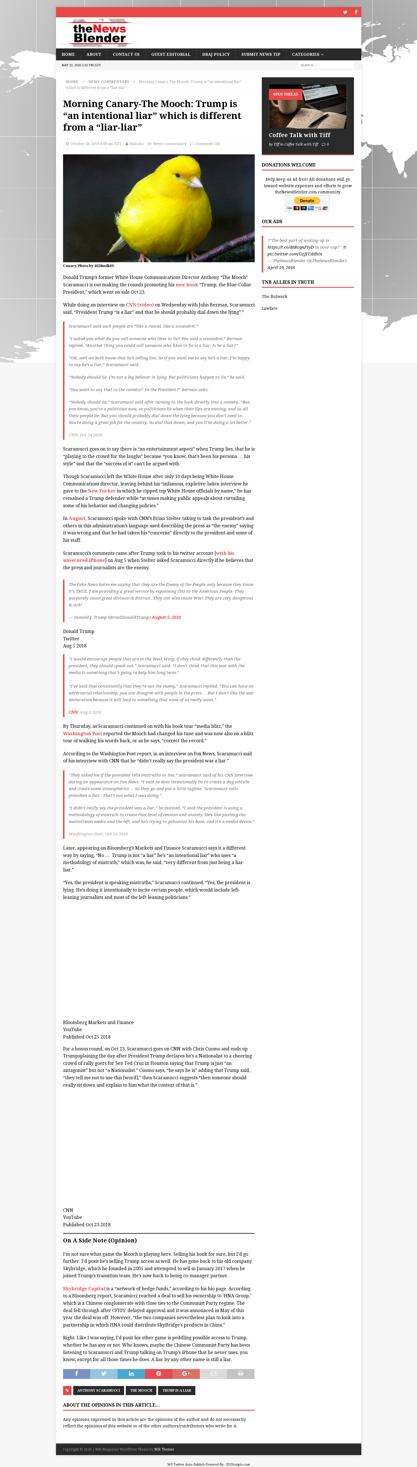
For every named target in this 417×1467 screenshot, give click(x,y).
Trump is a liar (176, 1390)
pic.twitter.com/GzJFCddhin (294, 253)
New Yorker (102, 490)
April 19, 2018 (281, 267)
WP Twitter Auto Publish (186, 1464)
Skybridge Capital (84, 1288)
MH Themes (164, 1449)
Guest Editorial (171, 54)
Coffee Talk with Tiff (299, 134)
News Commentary (169, 143)
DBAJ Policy (216, 54)
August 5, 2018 (166, 617)
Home (68, 54)
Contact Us (126, 54)
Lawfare (270, 308)
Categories (305, 54)
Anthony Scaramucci (98, 1390)
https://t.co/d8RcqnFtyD (290, 247)
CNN (73, 712)
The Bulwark (274, 296)
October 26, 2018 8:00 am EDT (96, 143)
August (77, 518)
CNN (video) (140, 304)
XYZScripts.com (238, 1464)
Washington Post (82, 733)
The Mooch (141, 1390)
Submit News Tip (260, 54)
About (94, 54)
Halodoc (136, 143)
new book (187, 284)
